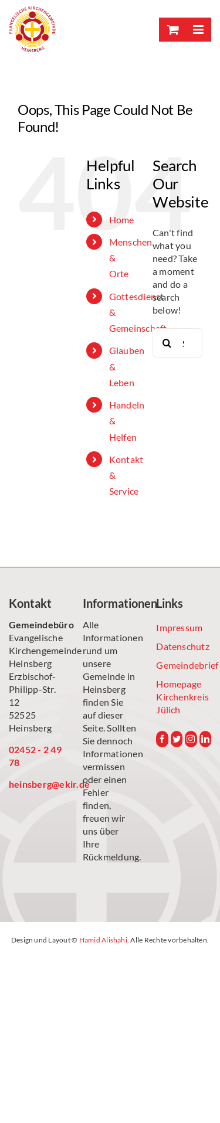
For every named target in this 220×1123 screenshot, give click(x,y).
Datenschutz (182, 646)
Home (121, 219)
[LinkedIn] (205, 739)
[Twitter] (176, 739)
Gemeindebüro (36, 624)
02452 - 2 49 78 (35, 756)
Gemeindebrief (183, 665)
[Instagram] (191, 739)
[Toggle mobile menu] (198, 30)
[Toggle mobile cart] (172, 30)
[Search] (167, 343)
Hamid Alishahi (103, 939)
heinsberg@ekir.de (36, 783)
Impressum (179, 627)
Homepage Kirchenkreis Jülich (182, 696)
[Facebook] (162, 739)
